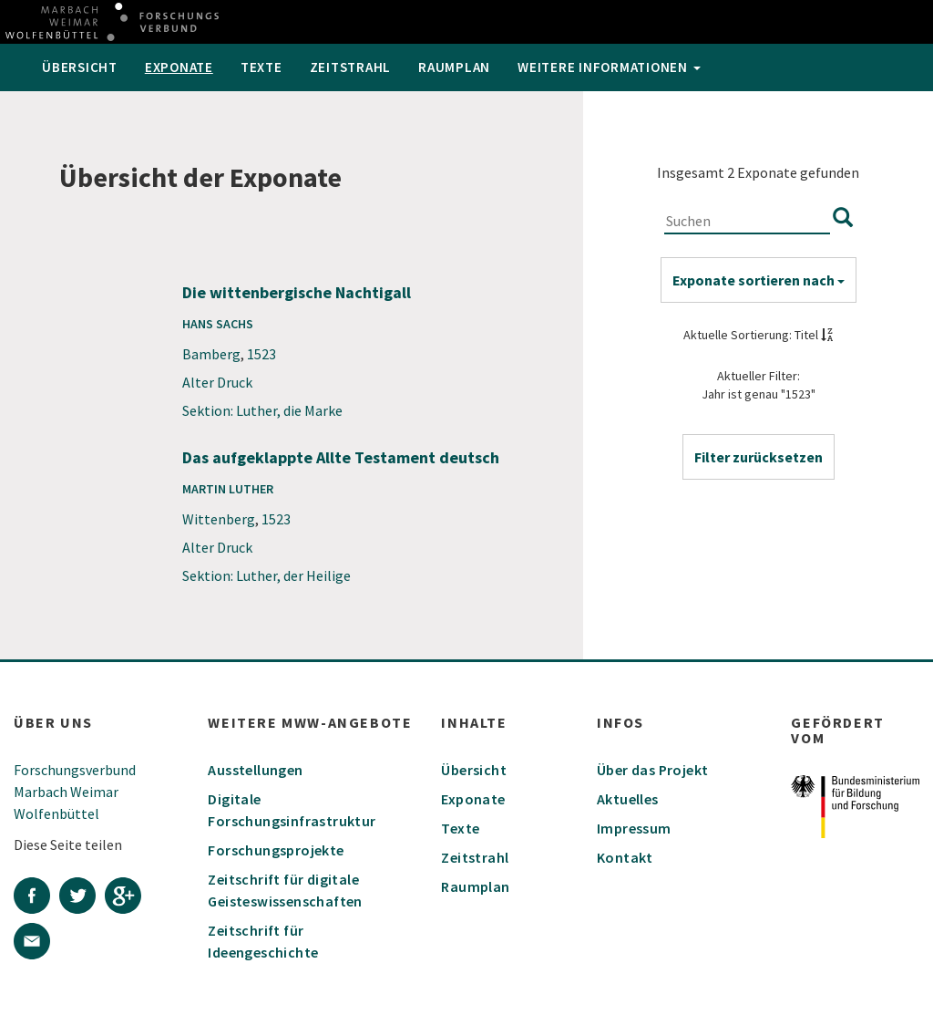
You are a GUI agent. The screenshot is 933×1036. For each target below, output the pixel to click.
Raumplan (454, 67)
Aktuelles (628, 799)
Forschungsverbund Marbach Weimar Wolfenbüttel (75, 792)
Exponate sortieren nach (758, 280)
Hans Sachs (217, 324)
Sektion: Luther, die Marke (262, 410)
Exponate (179, 67)
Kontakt (625, 857)
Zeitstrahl (351, 67)
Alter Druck (217, 382)
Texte (261, 67)
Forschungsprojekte (275, 850)
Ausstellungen (255, 770)
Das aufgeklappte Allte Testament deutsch (340, 457)
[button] (758, 457)
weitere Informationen (609, 67)
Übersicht (80, 67)
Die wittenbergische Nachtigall (296, 292)
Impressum (634, 828)
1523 (261, 354)
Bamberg (211, 354)
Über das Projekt (652, 770)
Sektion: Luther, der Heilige (266, 575)
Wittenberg (218, 519)
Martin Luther (227, 489)
